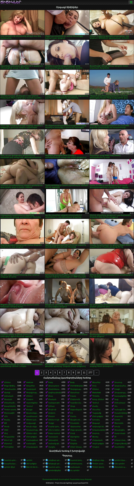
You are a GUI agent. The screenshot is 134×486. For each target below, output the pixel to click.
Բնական (52, 399)
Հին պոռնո (119, 464)
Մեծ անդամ (119, 403)
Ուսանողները (120, 413)
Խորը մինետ (98, 399)
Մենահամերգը (10, 403)
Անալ (50, 396)
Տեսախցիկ (119, 430)
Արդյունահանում (121, 386)
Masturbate (96, 393)
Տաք (116, 399)
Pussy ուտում (54, 433)
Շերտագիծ (9, 413)
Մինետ (7, 382)
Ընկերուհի (75, 399)
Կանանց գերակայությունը (54, 444)
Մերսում (8, 444)
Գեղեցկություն (32, 393)
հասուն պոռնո (10, 460)
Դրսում (29, 406)
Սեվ (6, 433)
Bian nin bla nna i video (32, 467)
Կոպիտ (95, 447)
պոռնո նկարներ (121, 460)
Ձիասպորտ (53, 386)
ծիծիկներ (10, 2)
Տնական (8, 399)
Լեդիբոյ (51, 413)
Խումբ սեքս (31, 427)
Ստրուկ (95, 433)
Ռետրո (51, 416)
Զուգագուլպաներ (121, 393)
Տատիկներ (119, 447)
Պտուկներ (9, 447)
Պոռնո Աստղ (98, 467)
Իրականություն (32, 430)
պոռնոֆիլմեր (54, 470)
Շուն (94, 386)
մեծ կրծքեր (31, 464)
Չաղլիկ (51, 447)
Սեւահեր (96, 410)
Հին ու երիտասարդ (54, 430)
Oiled (6, 430)
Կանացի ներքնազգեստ (121, 410)
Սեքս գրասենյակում (76, 430)
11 (84, 372)
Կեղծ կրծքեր (98, 444)
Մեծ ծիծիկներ (76, 386)
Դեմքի (51, 423)
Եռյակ (73, 396)
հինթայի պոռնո (54, 464)
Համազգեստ (32, 440)
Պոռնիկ (95, 396)
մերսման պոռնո (121, 467)
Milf (5, 423)
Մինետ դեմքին (32, 433)
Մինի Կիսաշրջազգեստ (76, 447)
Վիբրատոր (75, 427)
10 (78, 372)
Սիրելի (7, 393)
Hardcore (29, 382)
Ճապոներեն (10, 406)
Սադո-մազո (119, 433)
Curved (117, 420)
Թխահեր (96, 382)
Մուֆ (72, 433)
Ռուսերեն (74, 423)
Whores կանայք (32, 420)
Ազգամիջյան (76, 410)
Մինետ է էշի (53, 420)
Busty (72, 382)
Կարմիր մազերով (76, 403)
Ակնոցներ (74, 437)
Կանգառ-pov (54, 403)
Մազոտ (29, 399)
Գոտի (6, 427)
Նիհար (51, 406)
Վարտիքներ (32, 403)
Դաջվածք (96, 413)
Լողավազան (32, 447)
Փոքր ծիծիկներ (10, 386)
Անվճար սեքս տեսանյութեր (98, 460)
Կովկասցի (31, 423)
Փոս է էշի (8, 440)
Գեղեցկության (76, 389)
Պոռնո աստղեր (98, 464)
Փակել (7, 420)
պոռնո (29, 460)
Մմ (71, 413)
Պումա (73, 440)
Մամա (73, 416)
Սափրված (31, 389)
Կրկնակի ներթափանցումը (98, 427)
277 (90, 372)
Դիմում (95, 403)
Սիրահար (74, 393)
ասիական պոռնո (76, 467)
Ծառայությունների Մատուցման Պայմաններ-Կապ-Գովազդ (67, 479)
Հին (6, 416)
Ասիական (8, 396)
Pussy (50, 382)
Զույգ (72, 406)
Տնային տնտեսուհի (76, 420)
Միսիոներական (54, 389)
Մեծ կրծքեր (97, 416)
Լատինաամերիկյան (32, 416)
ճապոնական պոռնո (10, 464)
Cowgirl (117, 389)
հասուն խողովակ (76, 460)
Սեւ (116, 406)
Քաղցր (29, 410)
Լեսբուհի (118, 416)
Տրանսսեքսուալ (32, 413)
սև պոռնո (74, 470)
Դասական (53, 437)
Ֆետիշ (95, 437)
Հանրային (31, 444)
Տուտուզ (118, 382)
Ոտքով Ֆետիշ (120, 444)
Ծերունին (118, 423)
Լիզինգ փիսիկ (54, 393)
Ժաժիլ (95, 406)
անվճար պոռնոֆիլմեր (54, 460)
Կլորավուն (53, 440)
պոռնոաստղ (76, 464)
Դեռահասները (10, 389)
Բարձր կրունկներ (54, 427)
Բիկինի (73, 444)
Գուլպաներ (9, 437)
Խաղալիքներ (120, 396)
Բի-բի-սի (52, 410)
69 (115, 437)
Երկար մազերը (121, 440)
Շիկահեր (30, 386)
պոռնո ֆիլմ (9, 467)
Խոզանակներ (98, 430)
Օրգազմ (96, 423)
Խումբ (117, 427)
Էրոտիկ (96, 420)
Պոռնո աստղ (10, 410)
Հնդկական (97, 440)
